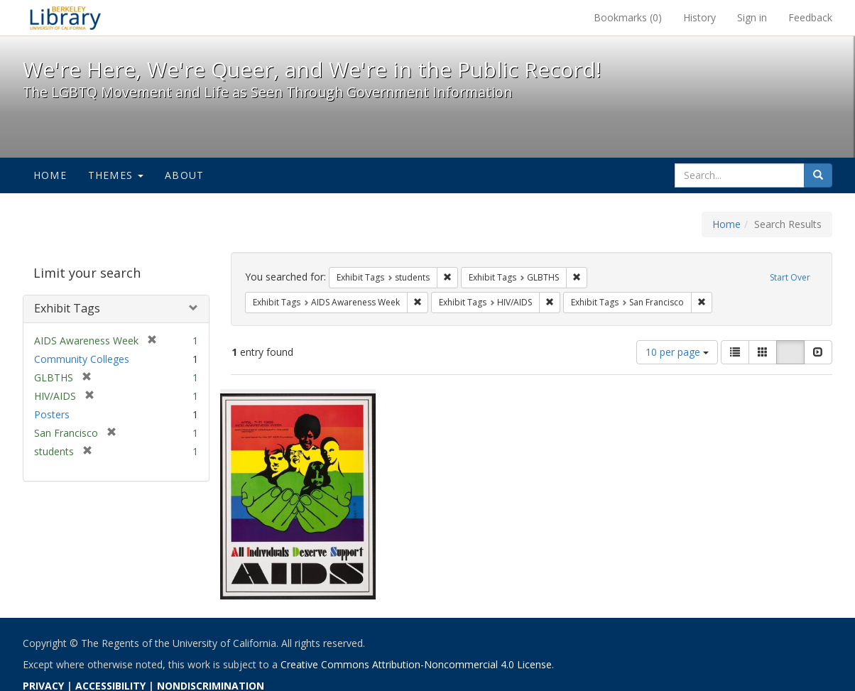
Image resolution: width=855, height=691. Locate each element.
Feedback (810, 17)
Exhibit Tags (67, 308)
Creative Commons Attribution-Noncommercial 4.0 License (416, 664)
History (699, 17)
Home (50, 175)
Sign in (752, 17)
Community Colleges (81, 359)
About (184, 175)
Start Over (790, 277)
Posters (52, 414)
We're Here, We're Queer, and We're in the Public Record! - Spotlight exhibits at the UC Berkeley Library (65, 18)
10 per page (677, 352)
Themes (115, 175)
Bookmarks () (628, 17)
